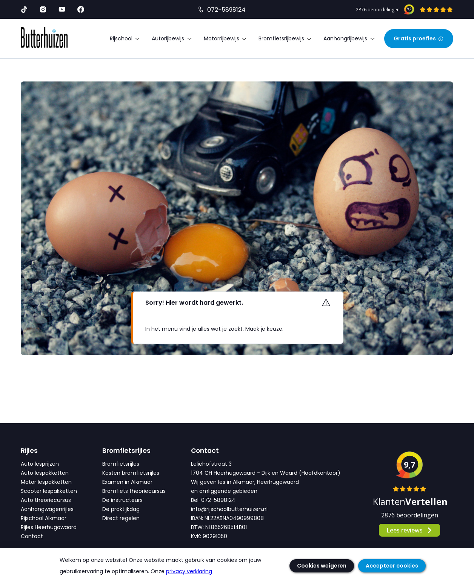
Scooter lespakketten (49, 491)
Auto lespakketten (45, 473)
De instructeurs (122, 500)
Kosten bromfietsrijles (130, 473)
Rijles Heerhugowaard (49, 527)
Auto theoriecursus (46, 500)
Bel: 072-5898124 (213, 500)
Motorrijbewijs (225, 38)
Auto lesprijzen (40, 464)
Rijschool (125, 38)
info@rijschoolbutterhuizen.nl (229, 509)
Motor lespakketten (46, 482)
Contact (32, 536)
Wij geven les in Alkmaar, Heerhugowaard (245, 482)
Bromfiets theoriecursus (134, 491)
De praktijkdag (121, 509)
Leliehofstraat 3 (211, 464)
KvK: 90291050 (209, 536)
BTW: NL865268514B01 (219, 527)
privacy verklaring (189, 571)
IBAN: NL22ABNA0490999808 (227, 518)
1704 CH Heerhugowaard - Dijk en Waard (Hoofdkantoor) (265, 473)
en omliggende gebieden (224, 491)
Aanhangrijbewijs (349, 38)
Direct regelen (121, 518)
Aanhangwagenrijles (47, 509)
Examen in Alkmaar (127, 482)
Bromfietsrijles (120, 464)
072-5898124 (226, 9)
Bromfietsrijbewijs (285, 38)
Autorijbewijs (172, 38)
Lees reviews (409, 530)
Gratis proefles (419, 38)
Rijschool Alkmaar (43, 518)
